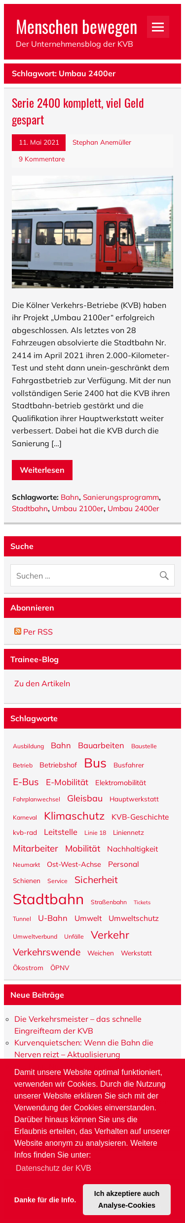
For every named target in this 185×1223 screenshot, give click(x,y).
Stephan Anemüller (102, 142)
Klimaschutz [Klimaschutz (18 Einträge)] (74, 815)
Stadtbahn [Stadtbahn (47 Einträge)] (48, 898)
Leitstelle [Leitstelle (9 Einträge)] (60, 831)
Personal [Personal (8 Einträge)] (123, 863)
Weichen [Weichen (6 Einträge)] (100, 952)
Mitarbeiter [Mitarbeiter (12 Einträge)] (35, 847)
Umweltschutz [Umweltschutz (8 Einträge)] (134, 918)
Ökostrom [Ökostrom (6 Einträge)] (28, 967)
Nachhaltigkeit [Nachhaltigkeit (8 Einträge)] (132, 848)
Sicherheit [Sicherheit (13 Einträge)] (96, 879)
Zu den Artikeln (42, 683)
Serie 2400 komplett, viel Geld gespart (78, 110)
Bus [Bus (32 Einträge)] (95, 762)
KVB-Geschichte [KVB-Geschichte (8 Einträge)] (140, 816)
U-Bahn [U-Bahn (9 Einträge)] (53, 917)
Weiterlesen (42, 470)
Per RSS (33, 632)
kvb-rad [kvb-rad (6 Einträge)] (25, 832)
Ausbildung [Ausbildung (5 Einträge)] (28, 745)
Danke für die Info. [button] (45, 1199)
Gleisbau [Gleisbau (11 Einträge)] (85, 798)
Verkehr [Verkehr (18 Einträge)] (110, 934)
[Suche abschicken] (166, 572)
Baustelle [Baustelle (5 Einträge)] (144, 745)
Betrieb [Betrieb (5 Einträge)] (23, 765)
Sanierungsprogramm (121, 497)
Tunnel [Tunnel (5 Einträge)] (22, 918)
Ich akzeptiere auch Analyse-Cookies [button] (127, 1199)
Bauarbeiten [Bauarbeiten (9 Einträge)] (101, 744)
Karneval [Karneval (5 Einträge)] (25, 817)
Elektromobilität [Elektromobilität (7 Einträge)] (120, 782)
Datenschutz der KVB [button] (53, 1168)
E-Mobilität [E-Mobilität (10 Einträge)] (67, 781)
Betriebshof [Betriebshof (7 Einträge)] (58, 764)
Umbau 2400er (133, 508)
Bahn (70, 497)
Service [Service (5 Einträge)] (57, 880)
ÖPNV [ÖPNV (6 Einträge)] (59, 967)
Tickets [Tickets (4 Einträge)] (142, 902)
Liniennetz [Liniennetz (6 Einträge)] (128, 832)
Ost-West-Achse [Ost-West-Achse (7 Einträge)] (74, 863)
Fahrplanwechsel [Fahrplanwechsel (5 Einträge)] (36, 798)
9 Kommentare (42, 158)
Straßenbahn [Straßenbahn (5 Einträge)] (109, 901)
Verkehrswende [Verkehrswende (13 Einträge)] (46, 951)
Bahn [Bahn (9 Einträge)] (61, 744)
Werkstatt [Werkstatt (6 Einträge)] (136, 952)
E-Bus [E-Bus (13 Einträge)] (26, 781)
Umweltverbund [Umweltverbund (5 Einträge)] (35, 936)
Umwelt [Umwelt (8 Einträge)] (88, 918)
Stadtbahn (30, 508)
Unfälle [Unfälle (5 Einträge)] (74, 936)
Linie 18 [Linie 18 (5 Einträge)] (95, 832)
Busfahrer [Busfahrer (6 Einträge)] (128, 764)
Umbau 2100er (78, 508)
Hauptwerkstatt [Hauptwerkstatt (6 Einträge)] (134, 798)
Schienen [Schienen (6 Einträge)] (26, 880)
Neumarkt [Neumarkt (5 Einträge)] (26, 864)
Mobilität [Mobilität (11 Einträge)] (82, 848)
